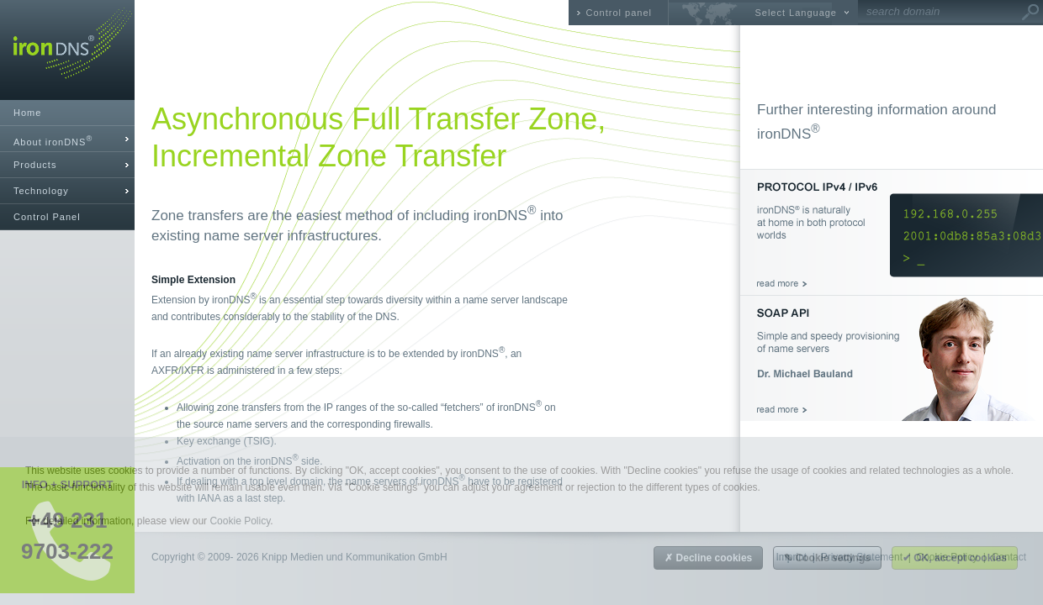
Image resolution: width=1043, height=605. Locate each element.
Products (34, 165)
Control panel (619, 13)
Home (27, 113)
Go (1030, 12)
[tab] (67, 139)
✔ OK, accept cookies (955, 558)
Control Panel (47, 217)
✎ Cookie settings (827, 558)
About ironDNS (53, 140)
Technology (41, 191)
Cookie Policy (239, 521)
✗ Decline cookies (708, 558)
